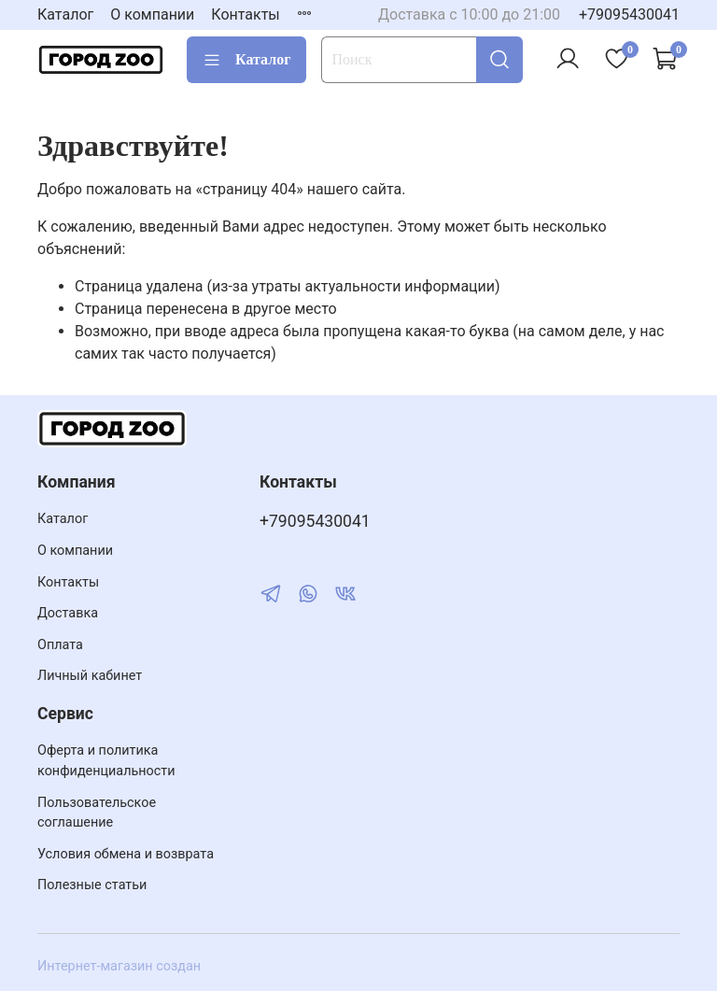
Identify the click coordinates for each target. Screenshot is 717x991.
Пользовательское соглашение (96, 813)
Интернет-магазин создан (119, 966)
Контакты (245, 14)
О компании (152, 14)
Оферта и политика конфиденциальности (106, 761)
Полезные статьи (92, 885)
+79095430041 (629, 14)
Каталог (65, 14)
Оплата (60, 645)
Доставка (67, 613)
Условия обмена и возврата (125, 854)
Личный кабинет (89, 676)
